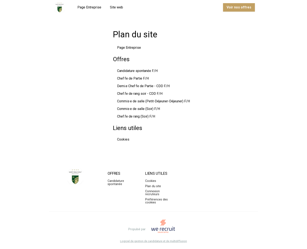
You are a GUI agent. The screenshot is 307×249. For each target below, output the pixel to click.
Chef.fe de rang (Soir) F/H (136, 116)
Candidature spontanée (116, 182)
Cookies (123, 139)
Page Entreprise (89, 7)
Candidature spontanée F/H (137, 71)
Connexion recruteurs (152, 192)
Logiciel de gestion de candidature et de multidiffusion (153, 241)
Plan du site (153, 186)
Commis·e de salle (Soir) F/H (138, 109)
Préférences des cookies (156, 201)
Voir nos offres (239, 7)
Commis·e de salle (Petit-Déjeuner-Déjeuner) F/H (153, 101)
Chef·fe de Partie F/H (133, 78)
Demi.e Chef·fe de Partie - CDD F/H (143, 86)
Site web (116, 7)
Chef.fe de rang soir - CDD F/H (139, 94)
